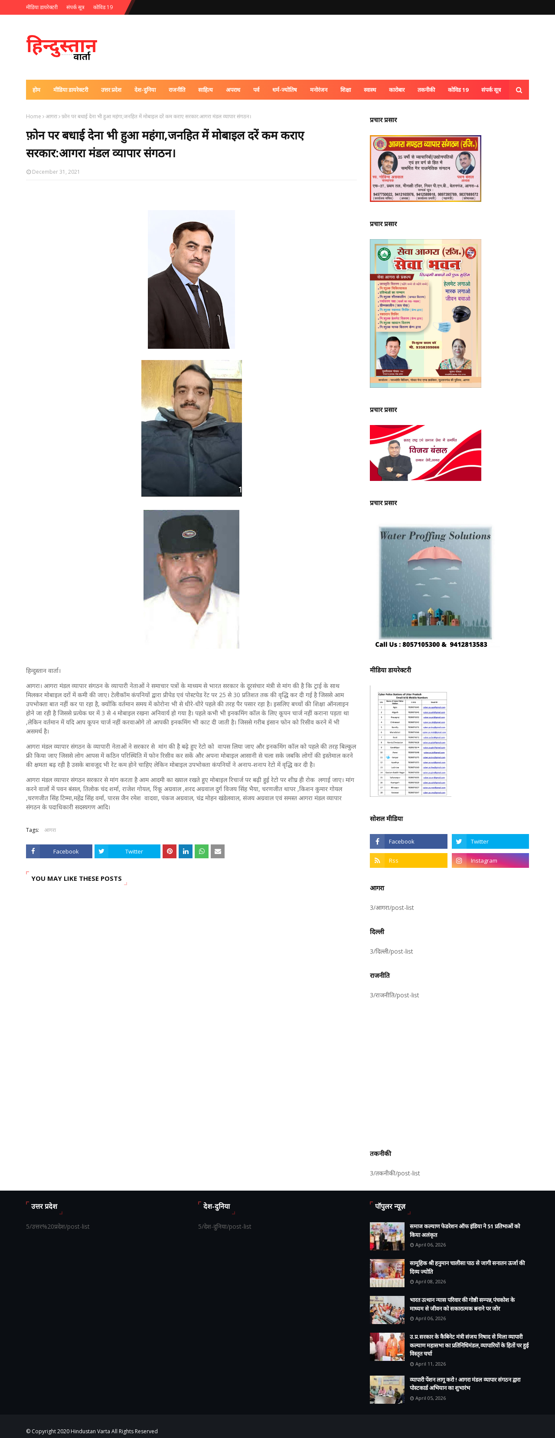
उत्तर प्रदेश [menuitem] (111, 90)
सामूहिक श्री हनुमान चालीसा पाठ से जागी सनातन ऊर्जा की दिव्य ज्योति (467, 1267)
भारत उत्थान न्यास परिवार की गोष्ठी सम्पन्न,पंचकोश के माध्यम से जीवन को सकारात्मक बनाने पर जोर (462, 1304)
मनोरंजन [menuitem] (318, 90)
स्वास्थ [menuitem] (370, 90)
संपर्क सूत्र (75, 7)
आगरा (51, 116)
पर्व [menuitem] (256, 90)
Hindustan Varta (90, 1431)
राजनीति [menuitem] (177, 90)
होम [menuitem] (36, 90)
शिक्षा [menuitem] (345, 90)
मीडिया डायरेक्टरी (42, 7)
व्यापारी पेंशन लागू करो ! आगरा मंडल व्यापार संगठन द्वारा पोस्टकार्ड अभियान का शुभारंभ (465, 1384)
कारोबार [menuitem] (397, 90)
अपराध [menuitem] (233, 90)
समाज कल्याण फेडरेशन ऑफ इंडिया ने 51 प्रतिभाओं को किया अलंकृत (465, 1230)
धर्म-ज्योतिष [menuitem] (284, 90)
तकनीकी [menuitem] (426, 90)
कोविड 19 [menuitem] (458, 90)
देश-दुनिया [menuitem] (145, 90)
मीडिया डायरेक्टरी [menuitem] (70, 90)
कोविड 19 (103, 7)
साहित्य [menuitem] (205, 90)
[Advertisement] (449, 1072)
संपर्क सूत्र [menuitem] (491, 90)
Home (33, 116)
